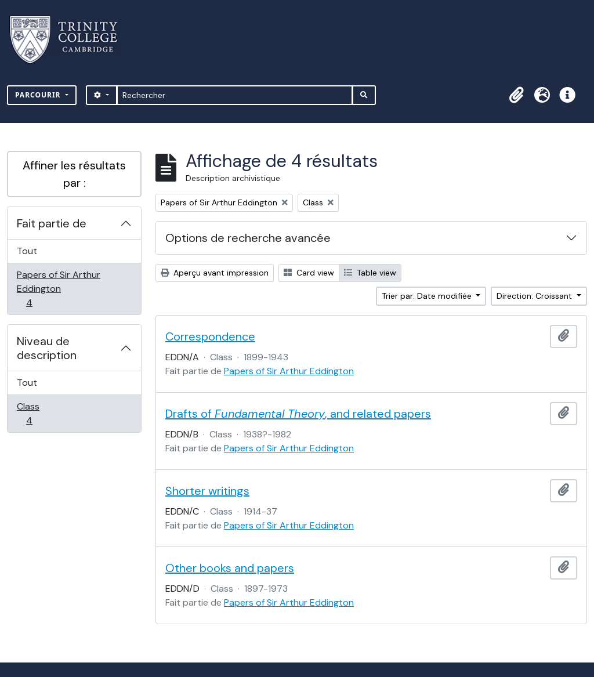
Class (41, 413)
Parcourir (39, 95)
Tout (27, 251)
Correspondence (210, 336)
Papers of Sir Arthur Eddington (58, 288)
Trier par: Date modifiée (428, 296)
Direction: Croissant (535, 296)
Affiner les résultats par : (74, 174)
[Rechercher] (235, 95)
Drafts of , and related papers (298, 414)
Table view (370, 272)
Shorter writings (207, 491)
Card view (309, 272)
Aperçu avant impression (215, 272)
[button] (516, 95)
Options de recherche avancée (248, 237)
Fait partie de (51, 223)
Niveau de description (47, 348)
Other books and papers (229, 568)
